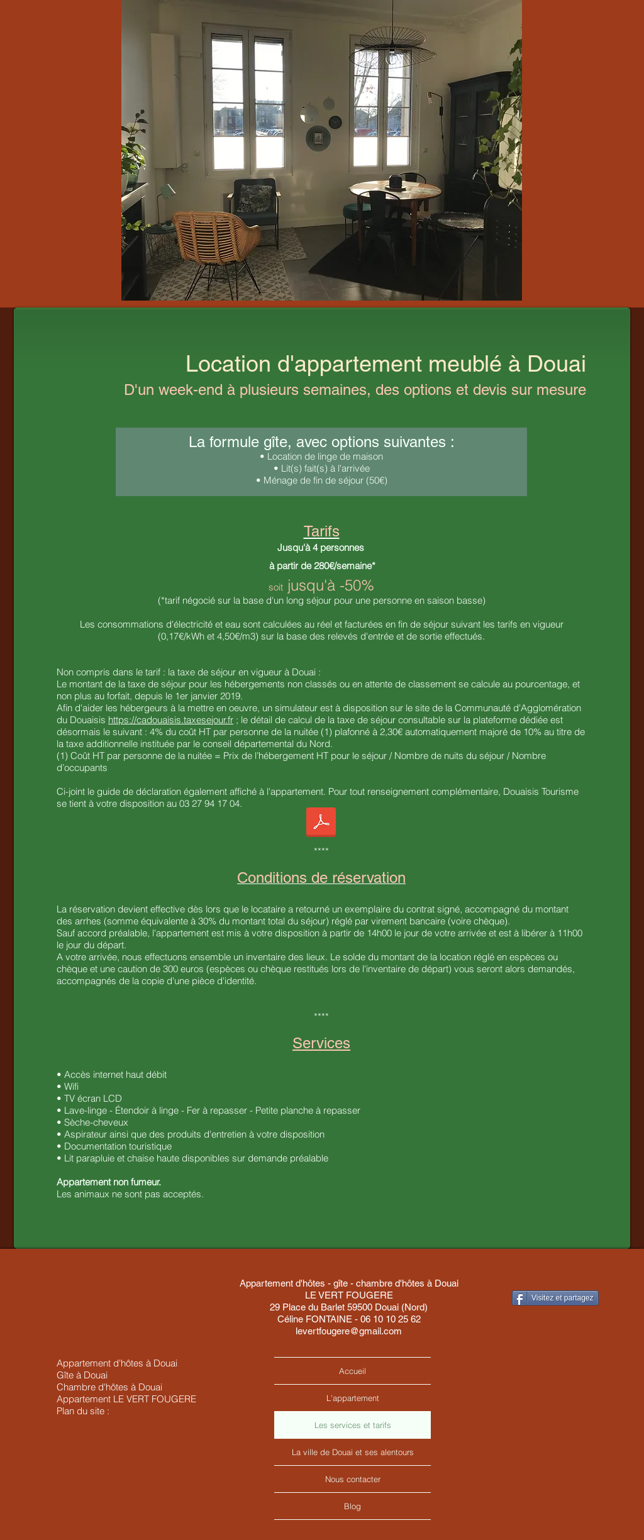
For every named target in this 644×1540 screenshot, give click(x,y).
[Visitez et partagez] (555, 1297)
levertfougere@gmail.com (349, 1331)
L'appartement (352, 1398)
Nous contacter (352, 1479)
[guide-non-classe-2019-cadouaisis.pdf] (321, 823)
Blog (352, 1506)
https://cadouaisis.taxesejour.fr (170, 720)
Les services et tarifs (352, 1425)
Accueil (352, 1371)
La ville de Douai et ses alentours (353, 1452)
